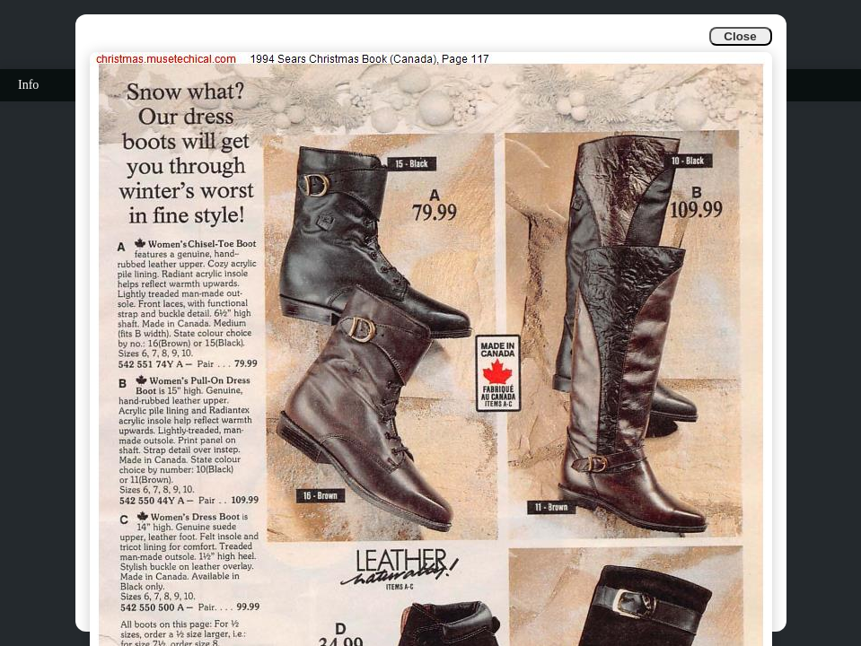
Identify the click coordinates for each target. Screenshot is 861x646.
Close (740, 36)
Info (28, 85)
